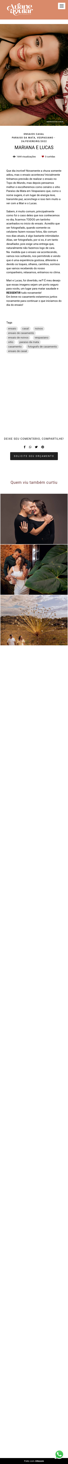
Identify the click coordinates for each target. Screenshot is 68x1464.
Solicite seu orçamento (34, 1286)
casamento (15, 346)
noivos (39, 328)
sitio (10, 342)
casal (25, 328)
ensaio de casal (17, 351)
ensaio (12, 328)
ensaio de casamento (21, 333)
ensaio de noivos (18, 337)
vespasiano (41, 337)
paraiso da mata (29, 342)
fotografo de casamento (42, 346)
